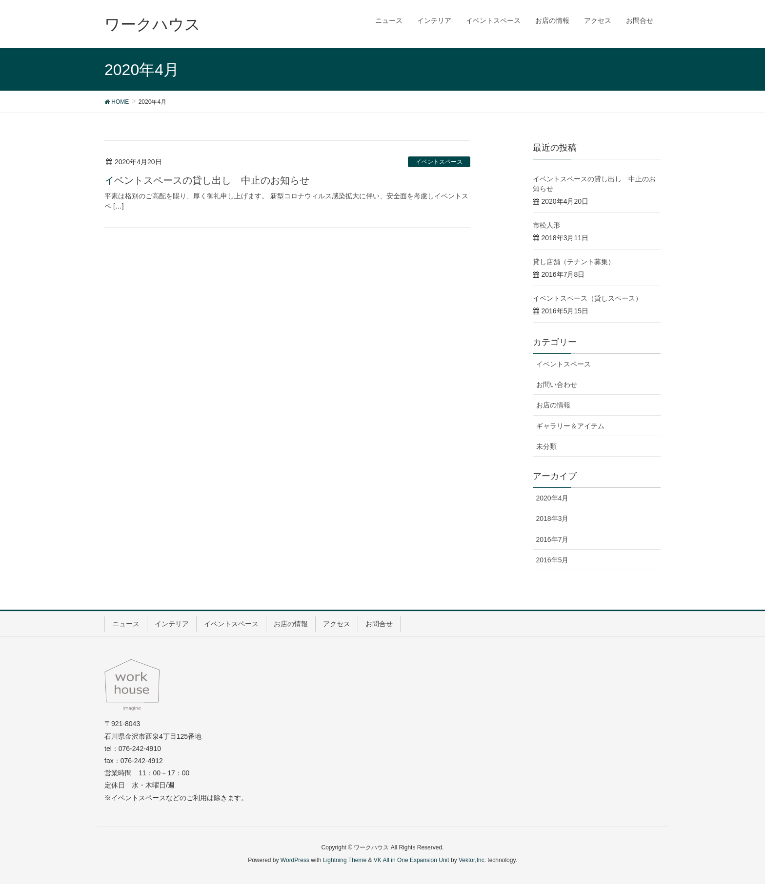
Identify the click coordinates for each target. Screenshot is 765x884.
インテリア (172, 624)
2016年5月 (552, 560)
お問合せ (379, 624)
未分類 (546, 446)
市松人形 (546, 225)
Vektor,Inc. (472, 860)
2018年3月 (552, 518)
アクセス (336, 624)
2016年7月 (552, 539)
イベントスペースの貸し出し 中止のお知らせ (206, 180)
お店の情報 (553, 405)
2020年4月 (552, 498)
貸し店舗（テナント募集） (574, 262)
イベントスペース (439, 161)
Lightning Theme (344, 860)
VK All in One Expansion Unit (411, 860)
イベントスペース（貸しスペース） (587, 298)
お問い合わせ (556, 384)
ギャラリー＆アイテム (570, 426)
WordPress (295, 860)
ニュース (126, 624)
